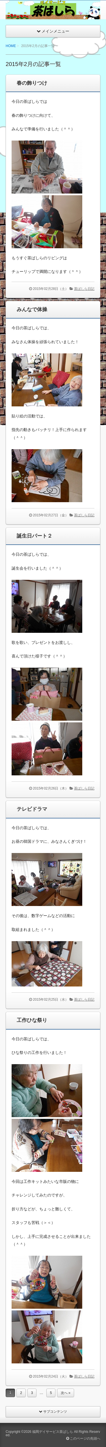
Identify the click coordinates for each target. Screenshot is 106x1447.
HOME (11, 46)
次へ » (65, 1393)
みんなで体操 (32, 309)
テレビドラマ (32, 809)
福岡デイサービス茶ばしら (52, 1432)
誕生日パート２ (34, 536)
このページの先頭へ (83, 1438)
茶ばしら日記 (84, 289)
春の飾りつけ (32, 83)
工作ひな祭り (32, 1020)
